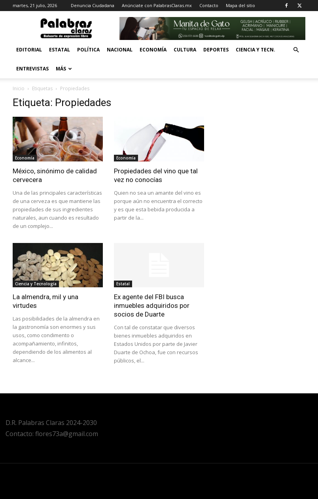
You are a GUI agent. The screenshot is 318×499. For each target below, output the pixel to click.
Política (88, 49)
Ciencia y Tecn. (255, 49)
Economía (153, 49)
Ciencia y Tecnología (36, 283)
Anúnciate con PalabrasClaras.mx (157, 5)
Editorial (29, 49)
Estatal (59, 49)
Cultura (185, 49)
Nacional (119, 49)
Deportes (216, 49)
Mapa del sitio (240, 5)
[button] (295, 50)
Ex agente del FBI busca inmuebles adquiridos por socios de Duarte (151, 305)
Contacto (208, 5)
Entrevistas (32, 68)
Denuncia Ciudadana (92, 5)
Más (64, 68)
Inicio (19, 88)
